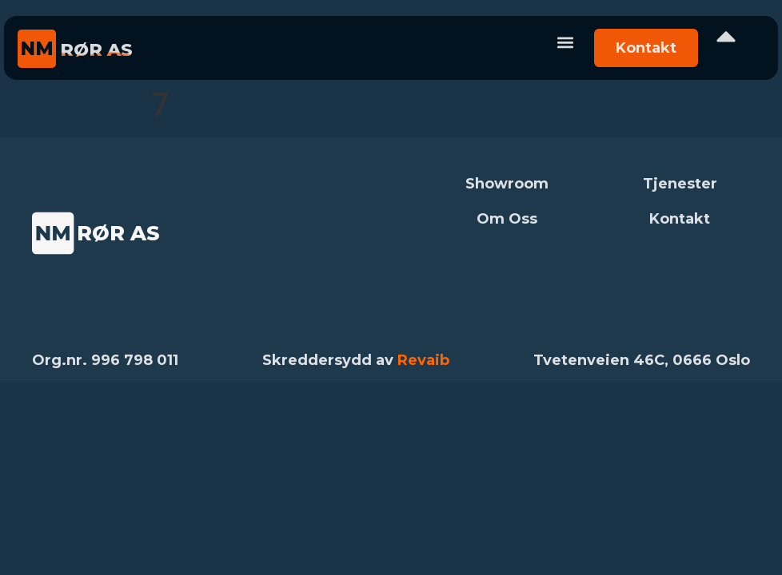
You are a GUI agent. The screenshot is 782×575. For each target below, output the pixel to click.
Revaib (423, 360)
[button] (565, 42)
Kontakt (679, 219)
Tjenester (680, 183)
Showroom (507, 183)
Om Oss (507, 219)
